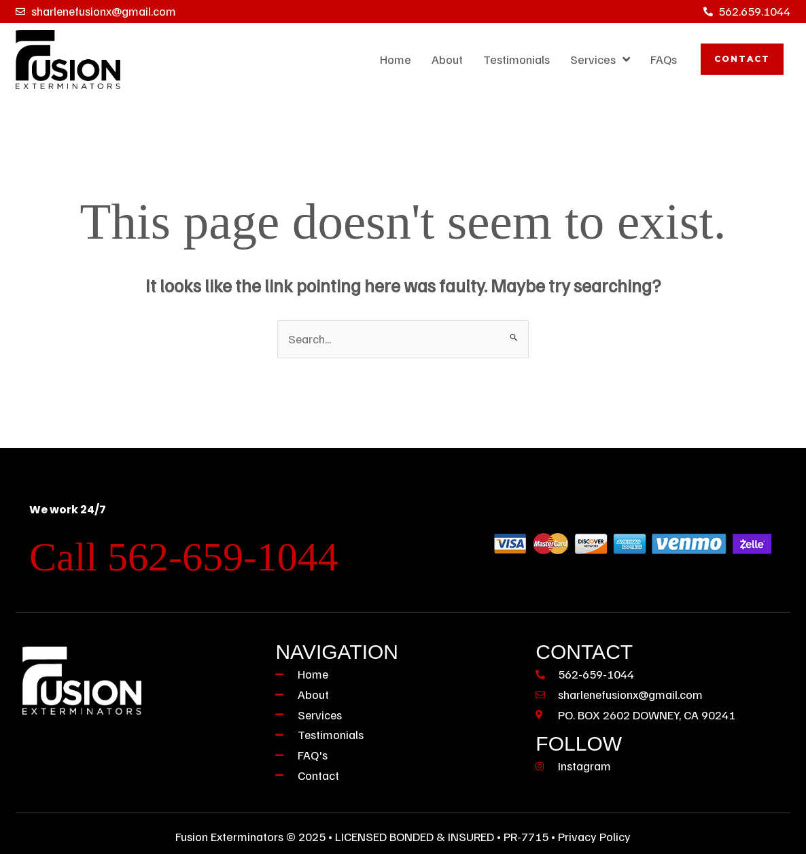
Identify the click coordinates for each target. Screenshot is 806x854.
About (447, 59)
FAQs (663, 59)
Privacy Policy (594, 836)
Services (600, 59)
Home (395, 59)
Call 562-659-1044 (183, 556)
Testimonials (516, 59)
